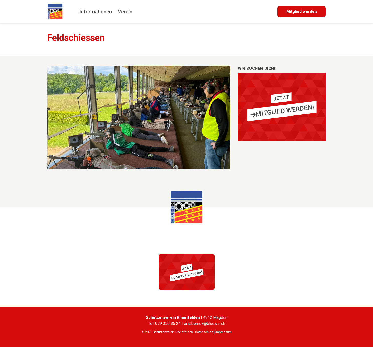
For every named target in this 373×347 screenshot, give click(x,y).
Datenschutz (204, 332)
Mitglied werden (301, 11)
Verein (125, 12)
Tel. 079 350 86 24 (165, 323)
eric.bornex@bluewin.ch (204, 323)
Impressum (223, 332)
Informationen (95, 12)
